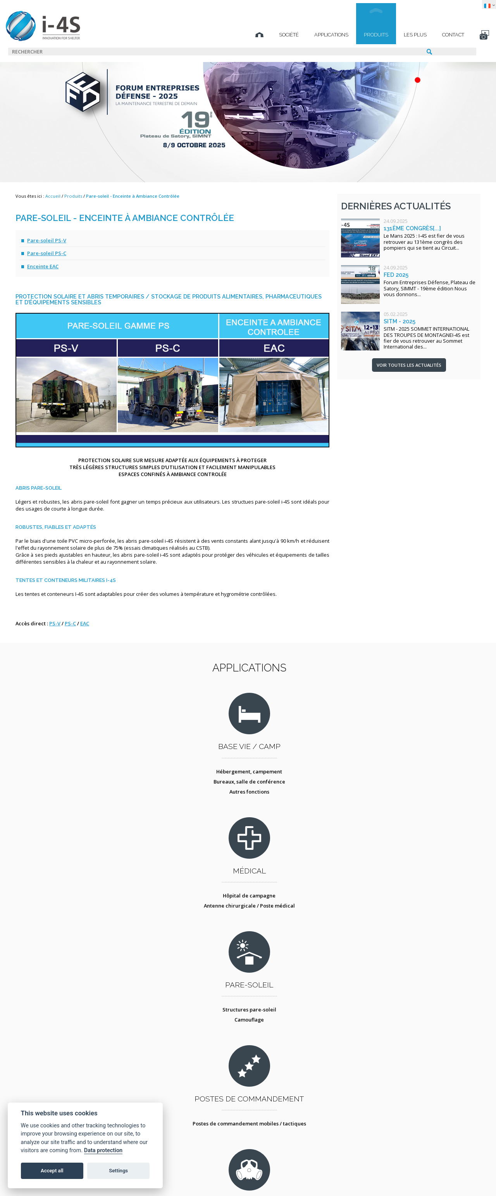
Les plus (399, 35)
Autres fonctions (78, 812)
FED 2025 (396, 274)
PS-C (70, 623)
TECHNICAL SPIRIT (390, 1178)
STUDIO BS (311, 1178)
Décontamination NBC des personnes (191, 934)
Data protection (103, 1150)
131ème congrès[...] (412, 228)
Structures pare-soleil (305, 792)
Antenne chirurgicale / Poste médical (191, 802)
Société (272, 35)
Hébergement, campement (78, 792)
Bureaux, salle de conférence (78, 802)
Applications (315, 35)
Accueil (52, 196)
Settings (118, 1171)
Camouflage (304, 802)
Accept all (52, 1171)
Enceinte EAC (43, 266)
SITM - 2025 (399, 321)
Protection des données (216, 1178)
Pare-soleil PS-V (46, 240)
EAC (84, 623)
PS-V (54, 623)
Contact (437, 35)
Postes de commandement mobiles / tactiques (417, 795)
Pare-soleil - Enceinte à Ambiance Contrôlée (132, 196)
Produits (360, 35)
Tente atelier (304, 944)
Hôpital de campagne (191, 792)
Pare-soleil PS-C (46, 253)
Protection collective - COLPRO (191, 944)
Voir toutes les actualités (409, 365)
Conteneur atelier (305, 934)
